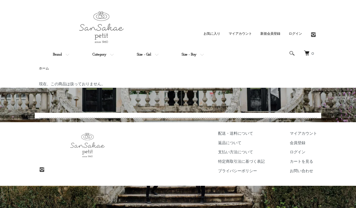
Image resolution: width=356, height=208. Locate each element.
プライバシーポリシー (237, 171)
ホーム (44, 68)
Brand (57, 54)
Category (99, 54)
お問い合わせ (301, 171)
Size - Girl (144, 54)
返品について (229, 143)
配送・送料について (235, 134)
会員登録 (297, 143)
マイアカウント (240, 34)
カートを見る (301, 162)
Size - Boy (189, 54)
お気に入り (212, 34)
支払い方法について (235, 152)
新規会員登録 (270, 34)
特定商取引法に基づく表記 (241, 162)
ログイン (295, 34)
